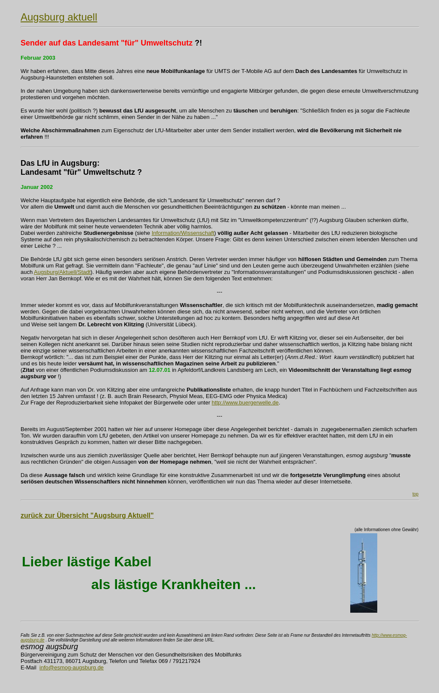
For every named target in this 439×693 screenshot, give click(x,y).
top (415, 494)
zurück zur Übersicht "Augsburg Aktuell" (87, 515)
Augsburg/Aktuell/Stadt (62, 272)
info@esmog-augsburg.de (71, 667)
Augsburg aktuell (59, 17)
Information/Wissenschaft (183, 233)
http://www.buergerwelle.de (245, 402)
